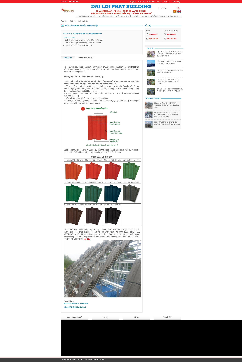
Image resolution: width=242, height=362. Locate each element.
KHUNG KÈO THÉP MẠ (86, 16)
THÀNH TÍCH (173, 16)
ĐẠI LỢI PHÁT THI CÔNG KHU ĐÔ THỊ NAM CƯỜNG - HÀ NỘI (170, 71)
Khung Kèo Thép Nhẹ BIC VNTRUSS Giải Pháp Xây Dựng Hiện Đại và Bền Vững (166, 105)
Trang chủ (132, 2)
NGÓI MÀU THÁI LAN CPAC (75, 307)
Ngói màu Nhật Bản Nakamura (76, 303)
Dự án (144, 16)
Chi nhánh (151, 1)
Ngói (136, 16)
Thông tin (68, 58)
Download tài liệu (85, 58)
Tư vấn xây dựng (157, 16)
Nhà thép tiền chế (123, 16)
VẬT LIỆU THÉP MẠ (105, 16)
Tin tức (159, 2)
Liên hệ (166, 2)
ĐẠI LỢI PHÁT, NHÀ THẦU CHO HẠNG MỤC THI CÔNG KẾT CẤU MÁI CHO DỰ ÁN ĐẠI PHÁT (170, 54)
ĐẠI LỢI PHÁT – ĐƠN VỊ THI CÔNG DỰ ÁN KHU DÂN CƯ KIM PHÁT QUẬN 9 (170, 90)
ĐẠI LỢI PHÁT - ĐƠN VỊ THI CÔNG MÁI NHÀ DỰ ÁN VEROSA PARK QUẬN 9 (168, 82)
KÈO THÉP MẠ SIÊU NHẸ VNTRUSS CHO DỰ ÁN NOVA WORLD (169, 62)
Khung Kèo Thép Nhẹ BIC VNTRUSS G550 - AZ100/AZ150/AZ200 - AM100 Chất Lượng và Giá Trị (166, 114)
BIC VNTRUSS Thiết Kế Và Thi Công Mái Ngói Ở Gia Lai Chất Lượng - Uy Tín (167, 123)
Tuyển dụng (176, 2)
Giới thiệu (141, 2)
